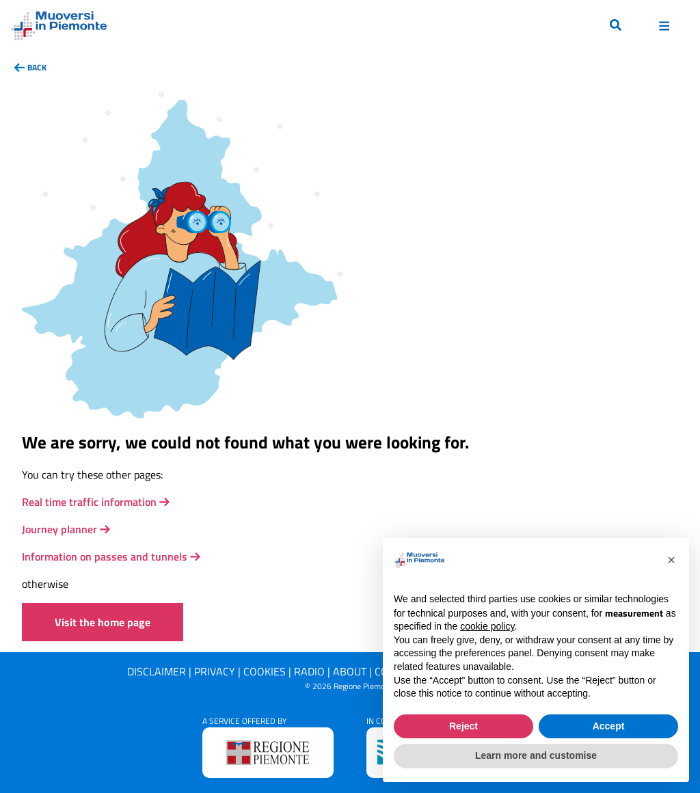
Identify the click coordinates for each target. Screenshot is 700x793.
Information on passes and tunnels (104, 556)
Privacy (214, 671)
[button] (671, 560)
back (36, 67)
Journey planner (59, 529)
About (349, 671)
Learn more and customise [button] (536, 755)
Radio (309, 671)
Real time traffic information (89, 502)
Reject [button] (463, 726)
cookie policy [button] (487, 626)
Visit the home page (102, 622)
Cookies (264, 671)
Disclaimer (156, 671)
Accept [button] (609, 726)
